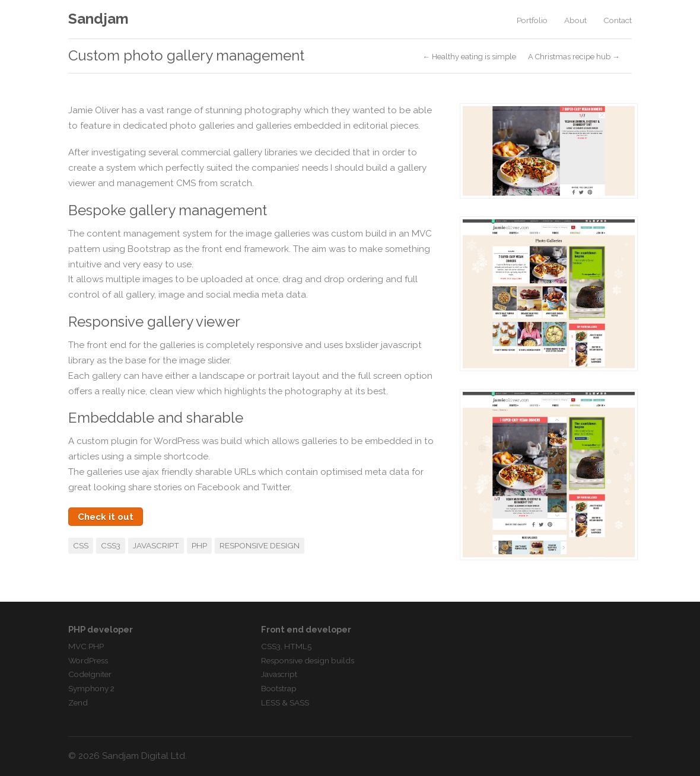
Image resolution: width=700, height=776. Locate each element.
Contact (617, 20)
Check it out (105, 517)
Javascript (156, 545)
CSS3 (110, 545)
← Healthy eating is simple (469, 57)
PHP (199, 545)
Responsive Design (259, 545)
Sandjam (98, 18)
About (575, 20)
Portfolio (532, 20)
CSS (80, 545)
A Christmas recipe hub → (574, 57)
